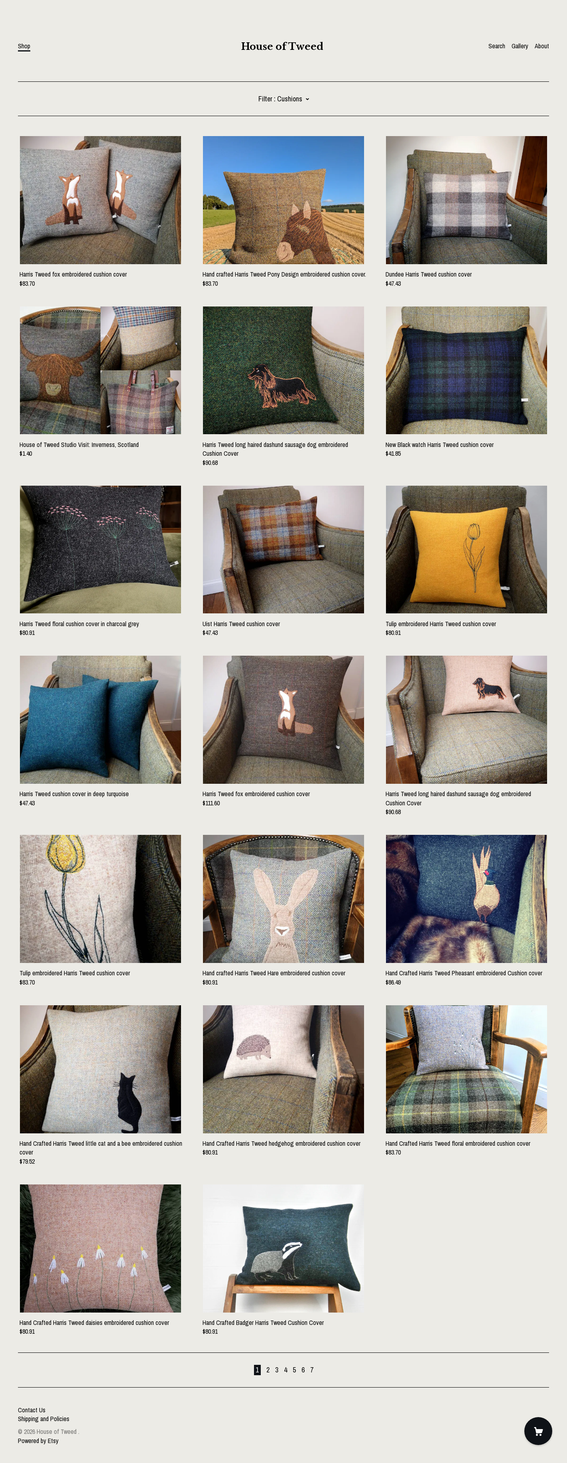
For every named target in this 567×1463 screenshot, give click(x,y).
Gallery (520, 46)
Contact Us (31, 1410)
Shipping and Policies (43, 1418)
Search (496, 46)
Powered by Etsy (38, 1440)
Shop (24, 46)
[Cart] (538, 1431)
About (542, 46)
